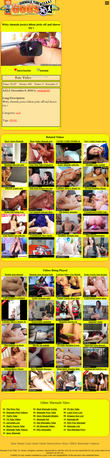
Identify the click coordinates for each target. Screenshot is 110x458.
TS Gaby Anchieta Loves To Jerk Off (68, 345)
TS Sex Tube (73, 409)
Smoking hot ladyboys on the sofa (95, 369)
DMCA (73, 443)
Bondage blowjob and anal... (14, 165)
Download (42, 71)
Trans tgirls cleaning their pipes (68, 369)
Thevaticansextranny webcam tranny (95, 236)
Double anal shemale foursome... (14, 275)
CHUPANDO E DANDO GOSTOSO (14, 298)
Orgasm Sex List (75, 416)
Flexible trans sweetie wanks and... (95, 165)
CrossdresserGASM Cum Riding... (95, 212)
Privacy (65, 443)
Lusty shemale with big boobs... (68, 165)
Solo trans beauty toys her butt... (41, 188)
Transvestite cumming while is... (41, 322)
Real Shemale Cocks (47, 409)
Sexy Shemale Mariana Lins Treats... (41, 369)
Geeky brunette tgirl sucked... (41, 298)
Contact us (94, 443)
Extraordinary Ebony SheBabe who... (14, 369)
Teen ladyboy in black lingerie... (14, 345)
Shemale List (73, 426)
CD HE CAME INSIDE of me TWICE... (68, 141)
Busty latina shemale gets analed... (41, 141)
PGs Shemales (44, 430)
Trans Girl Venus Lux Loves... (14, 212)
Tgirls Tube (11, 416)
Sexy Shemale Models (47, 416)
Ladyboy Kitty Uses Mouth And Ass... (68, 275)
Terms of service (54, 443)
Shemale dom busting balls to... (41, 275)
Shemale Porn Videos (17, 412)
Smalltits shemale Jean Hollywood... (68, 236)
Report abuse (83, 443)
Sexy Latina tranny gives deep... (95, 141)
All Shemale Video (46, 426)
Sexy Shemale (13, 433)
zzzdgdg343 (43, 90)
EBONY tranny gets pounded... (14, 188)
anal (18, 113)
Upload (42, 443)
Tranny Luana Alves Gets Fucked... (68, 298)
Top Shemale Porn (76, 430)
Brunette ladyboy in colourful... (68, 322)
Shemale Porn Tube (46, 412)
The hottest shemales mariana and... (68, 212)
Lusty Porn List (74, 412)
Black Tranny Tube (15, 426)
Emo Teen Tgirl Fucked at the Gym (41, 165)
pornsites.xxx (13, 423)
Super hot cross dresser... (95, 345)
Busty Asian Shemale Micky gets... (14, 141)
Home (13, 443)
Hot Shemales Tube (46, 423)
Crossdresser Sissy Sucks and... (41, 236)
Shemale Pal (43, 419)
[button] (31, 48)
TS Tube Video (13, 419)
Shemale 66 (72, 419)
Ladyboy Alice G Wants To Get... (68, 188)
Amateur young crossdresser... (95, 322)
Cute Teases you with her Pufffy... (14, 236)
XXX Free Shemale (76, 423)
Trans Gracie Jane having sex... (95, 275)
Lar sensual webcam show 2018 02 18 (41, 212)
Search (35, 443)
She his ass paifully (41, 345)
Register (21, 443)
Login (28, 443)
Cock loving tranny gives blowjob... (95, 298)
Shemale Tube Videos (17, 430)
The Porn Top (12, 409)
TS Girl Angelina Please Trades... (95, 188)
